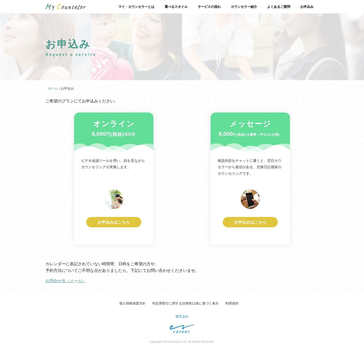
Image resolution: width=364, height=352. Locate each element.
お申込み (306, 7)
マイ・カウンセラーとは (136, 7)
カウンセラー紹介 (244, 7)
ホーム (53, 88)
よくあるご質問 (278, 7)
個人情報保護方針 (132, 303)
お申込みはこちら (114, 222)
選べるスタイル (176, 7)
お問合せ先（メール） (66, 281)
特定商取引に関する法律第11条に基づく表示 (185, 303)
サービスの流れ (209, 7)
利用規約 (232, 303)
